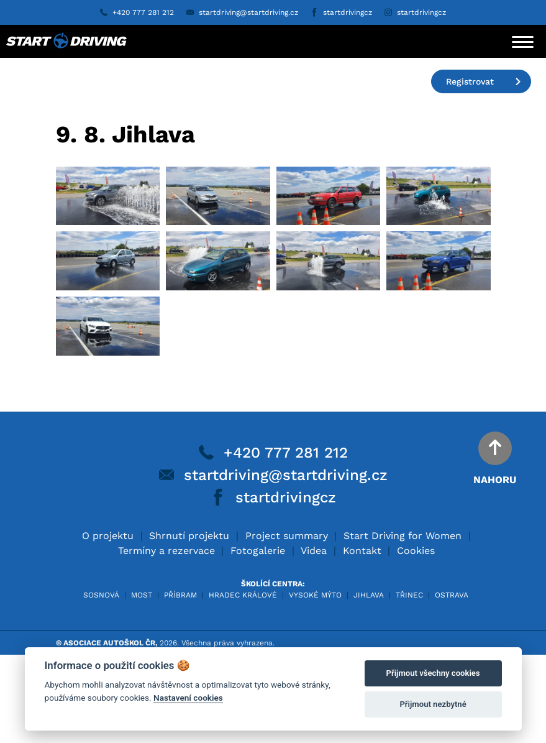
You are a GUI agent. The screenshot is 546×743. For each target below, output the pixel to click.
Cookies (416, 639)
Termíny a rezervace (166, 639)
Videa (314, 639)
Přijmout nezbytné (432, 704)
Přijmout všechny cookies (433, 673)
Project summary (286, 624)
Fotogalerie (257, 639)
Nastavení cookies (188, 698)
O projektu (108, 624)
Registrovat (484, 81)
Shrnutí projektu (189, 624)
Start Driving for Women (403, 624)
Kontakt (362, 639)
